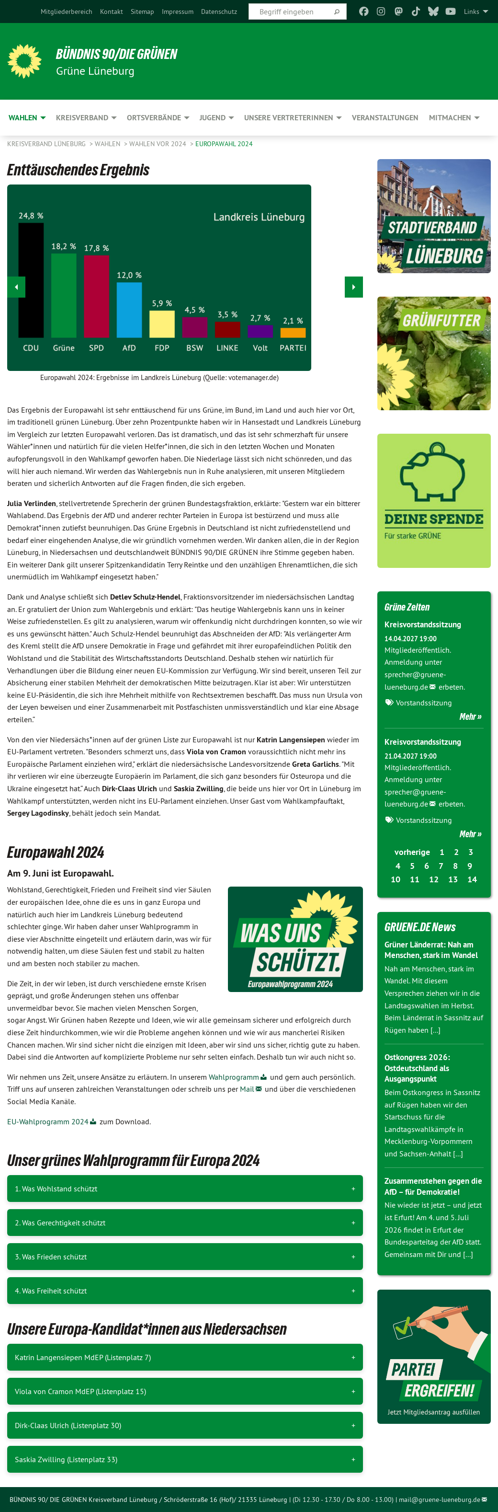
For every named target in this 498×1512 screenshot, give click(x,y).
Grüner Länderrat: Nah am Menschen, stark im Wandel (432, 955)
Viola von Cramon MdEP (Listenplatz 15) (80, 1391)
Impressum (177, 11)
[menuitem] (66, 11)
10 (395, 879)
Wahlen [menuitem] (23, 118)
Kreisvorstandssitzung (426, 624)
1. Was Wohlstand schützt (56, 1188)
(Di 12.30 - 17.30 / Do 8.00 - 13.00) (343, 1499)
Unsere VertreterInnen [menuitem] (288, 118)
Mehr (468, 716)
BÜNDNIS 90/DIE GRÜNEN (125, 53)
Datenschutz (219, 11)
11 (414, 879)
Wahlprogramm (234, 1077)
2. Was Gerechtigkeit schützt (60, 1222)
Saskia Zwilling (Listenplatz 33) (66, 1459)
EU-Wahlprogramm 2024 (48, 1121)
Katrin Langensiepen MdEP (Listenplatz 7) (83, 1357)
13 (453, 879)
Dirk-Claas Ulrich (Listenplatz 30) (68, 1425)
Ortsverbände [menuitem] (154, 118)
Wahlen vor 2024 (158, 143)
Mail (247, 1089)
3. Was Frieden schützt (51, 1256)
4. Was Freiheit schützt (51, 1290)
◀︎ (16, 284)
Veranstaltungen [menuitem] (385, 118)
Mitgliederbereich (66, 11)
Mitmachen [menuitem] (450, 118)
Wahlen (108, 143)
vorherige (412, 851)
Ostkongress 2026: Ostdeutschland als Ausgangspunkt (420, 1078)
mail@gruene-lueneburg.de (439, 1499)
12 (434, 879)
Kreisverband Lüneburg (47, 143)
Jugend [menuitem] (213, 118)
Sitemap (142, 11)
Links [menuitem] (471, 11)
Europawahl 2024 (224, 143)
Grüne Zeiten (411, 606)
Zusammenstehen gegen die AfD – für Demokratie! (432, 1197)
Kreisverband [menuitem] (82, 118)
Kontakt (111, 11)
